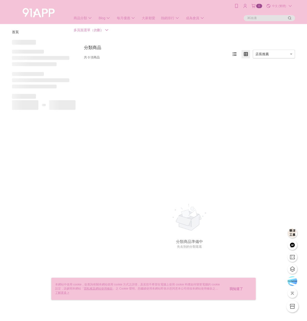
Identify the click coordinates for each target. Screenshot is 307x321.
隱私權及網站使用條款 (98, 288)
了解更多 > (62, 292)
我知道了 (236, 289)
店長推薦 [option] (262, 54)
